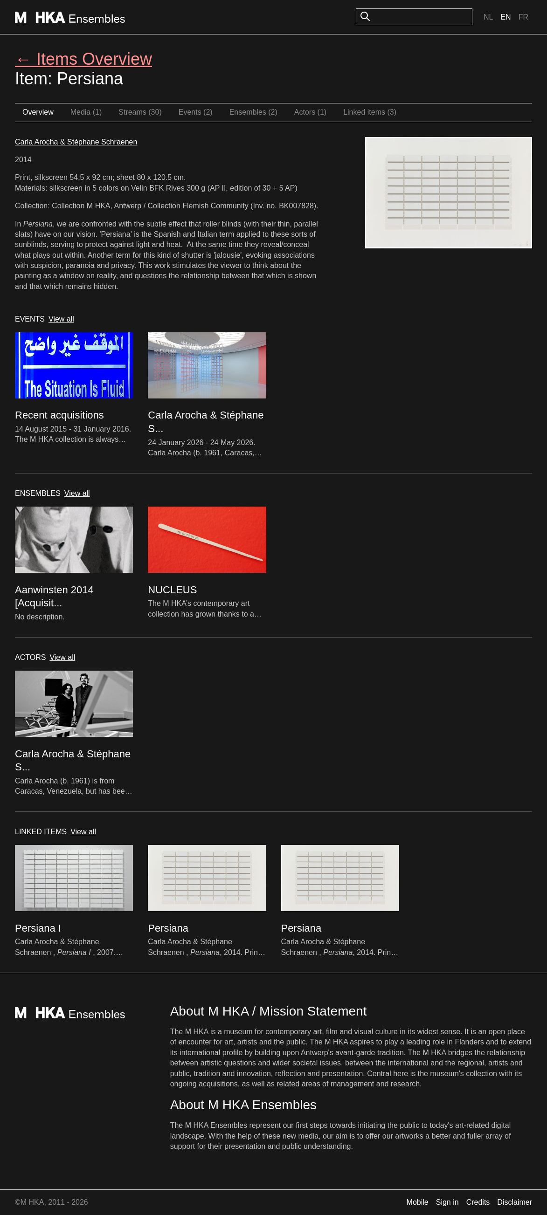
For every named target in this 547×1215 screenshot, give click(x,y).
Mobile (418, 1202)
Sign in (447, 1202)
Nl (488, 17)
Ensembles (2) (253, 112)
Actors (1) (310, 112)
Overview (38, 112)
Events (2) (196, 112)
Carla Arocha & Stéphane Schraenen (76, 142)
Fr (523, 17)
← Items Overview (83, 59)
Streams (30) (139, 112)
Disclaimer (514, 1202)
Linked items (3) (369, 112)
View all (61, 319)
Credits (478, 1202)
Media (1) (86, 112)
